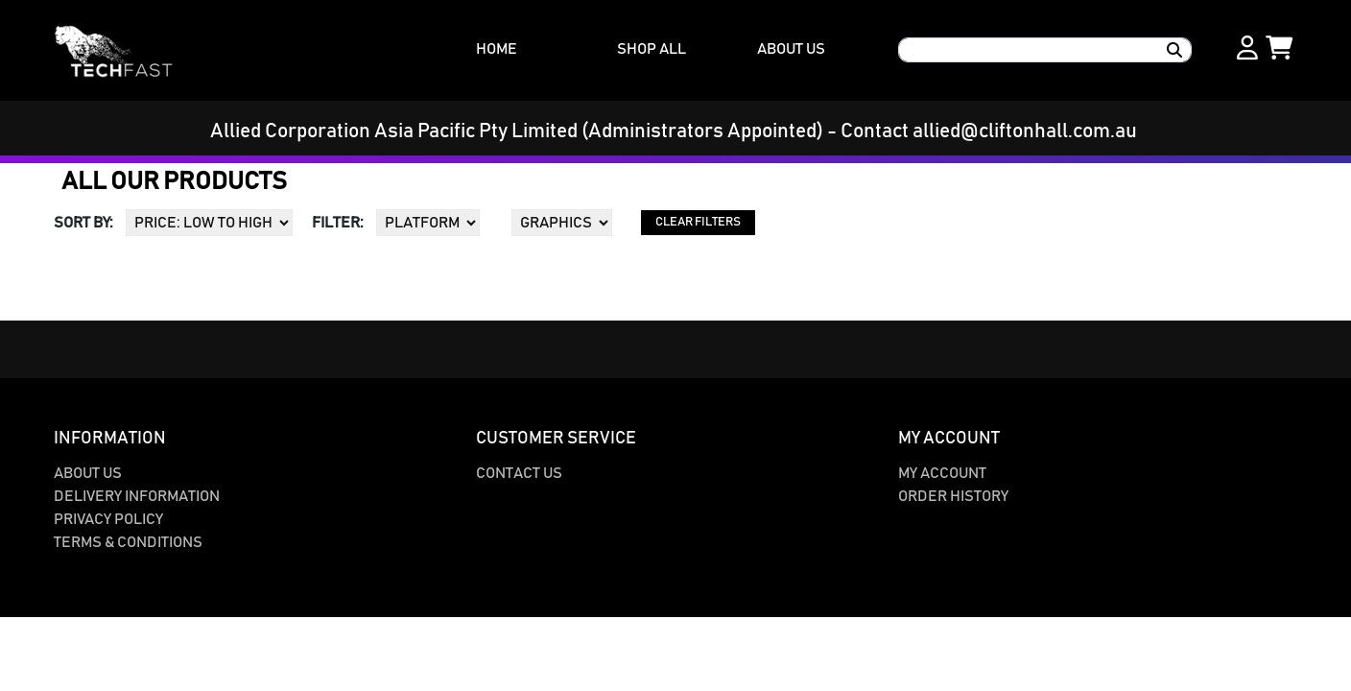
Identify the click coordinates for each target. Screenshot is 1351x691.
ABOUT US (791, 49)
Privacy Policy (108, 519)
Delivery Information (137, 496)
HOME (496, 49)
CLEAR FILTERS (698, 222)
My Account (942, 473)
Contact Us (519, 473)
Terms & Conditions (128, 542)
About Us (88, 473)
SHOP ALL (651, 49)
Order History (953, 496)
